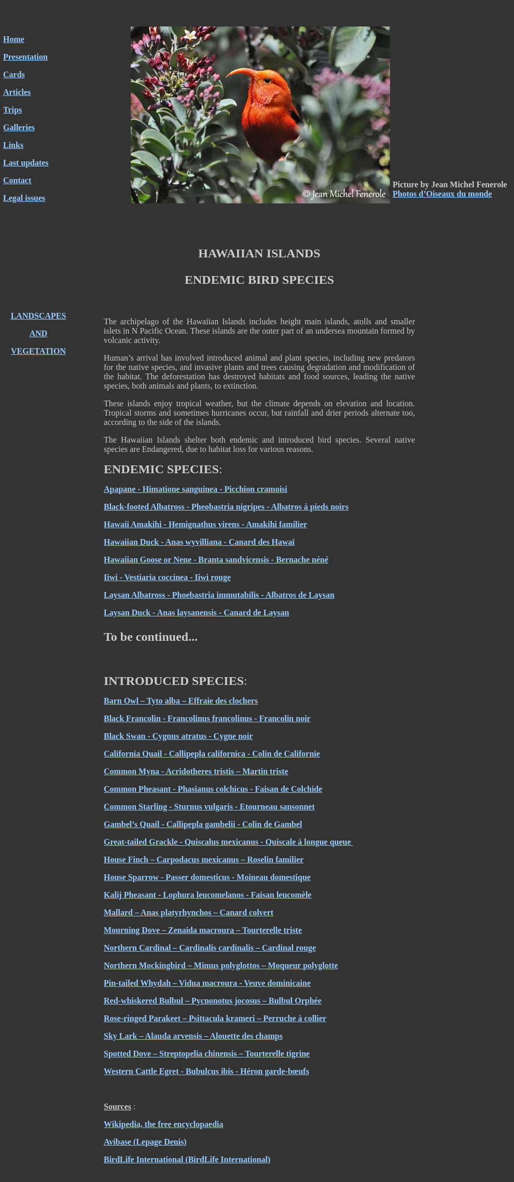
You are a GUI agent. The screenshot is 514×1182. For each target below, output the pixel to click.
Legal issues (24, 198)
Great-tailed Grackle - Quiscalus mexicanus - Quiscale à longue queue (228, 841)
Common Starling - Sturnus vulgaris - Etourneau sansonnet (209, 806)
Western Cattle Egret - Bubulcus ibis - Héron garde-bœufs (206, 1071)
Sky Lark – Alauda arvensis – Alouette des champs (193, 1036)
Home (13, 39)
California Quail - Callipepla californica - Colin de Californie (212, 753)
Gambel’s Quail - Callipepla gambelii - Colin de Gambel (203, 824)
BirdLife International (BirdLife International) (187, 1159)
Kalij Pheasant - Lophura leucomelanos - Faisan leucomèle (207, 894)
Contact (17, 180)
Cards (14, 74)
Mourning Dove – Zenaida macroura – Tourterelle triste (203, 930)
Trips (12, 109)
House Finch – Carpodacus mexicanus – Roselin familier (203, 859)
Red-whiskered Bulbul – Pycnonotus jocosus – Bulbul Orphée (213, 1000)
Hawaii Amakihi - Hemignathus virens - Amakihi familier (205, 524)
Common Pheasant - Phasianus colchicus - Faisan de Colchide (213, 789)
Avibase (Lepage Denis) (145, 1141)
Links (13, 145)
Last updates (26, 162)
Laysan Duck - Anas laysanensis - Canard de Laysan (196, 612)
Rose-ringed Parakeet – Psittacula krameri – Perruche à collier (215, 1018)
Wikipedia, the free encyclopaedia (164, 1124)
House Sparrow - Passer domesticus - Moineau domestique (207, 877)
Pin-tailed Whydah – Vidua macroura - (174, 983)
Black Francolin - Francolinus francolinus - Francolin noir (207, 718)
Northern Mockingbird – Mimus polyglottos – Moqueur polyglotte (221, 965)
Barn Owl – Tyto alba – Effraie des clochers (181, 700)
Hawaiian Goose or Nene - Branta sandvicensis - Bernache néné (216, 559)
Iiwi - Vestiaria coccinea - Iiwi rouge (167, 577)
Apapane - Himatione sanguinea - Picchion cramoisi (195, 489)
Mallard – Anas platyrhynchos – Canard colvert (188, 912)
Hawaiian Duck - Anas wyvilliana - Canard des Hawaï (199, 542)
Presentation (25, 56)
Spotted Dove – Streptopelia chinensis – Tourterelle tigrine (207, 1053)
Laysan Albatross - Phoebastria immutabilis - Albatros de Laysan (219, 594)
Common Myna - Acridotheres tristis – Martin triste (196, 771)
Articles (17, 92)
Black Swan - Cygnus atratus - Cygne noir (178, 736)
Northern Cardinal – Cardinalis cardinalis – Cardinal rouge (210, 947)
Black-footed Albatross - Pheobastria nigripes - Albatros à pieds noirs (226, 506)
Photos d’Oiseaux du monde (442, 193)
